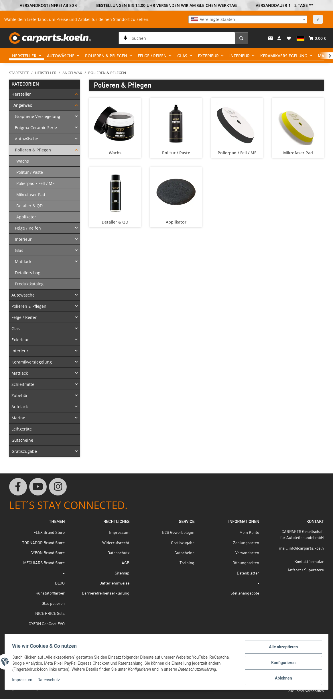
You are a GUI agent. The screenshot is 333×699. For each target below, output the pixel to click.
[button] (280, 38)
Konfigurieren (281, 664)
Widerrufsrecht (115, 543)
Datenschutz (51, 681)
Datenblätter (248, 573)
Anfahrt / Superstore (305, 570)
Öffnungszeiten (245, 563)
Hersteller (21, 94)
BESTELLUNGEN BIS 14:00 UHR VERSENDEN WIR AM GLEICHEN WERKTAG (166, 5)
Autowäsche (26, 138)
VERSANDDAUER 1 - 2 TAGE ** (285, 5)
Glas (19, 250)
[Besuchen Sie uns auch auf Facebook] (18, 487)
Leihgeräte (21, 429)
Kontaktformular (309, 562)
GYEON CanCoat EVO (47, 624)
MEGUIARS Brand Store (44, 563)
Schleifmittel (23, 384)
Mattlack (23, 261)
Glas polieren (53, 604)
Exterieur (20, 339)
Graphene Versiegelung (37, 116)
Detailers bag (27, 272)
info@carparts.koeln (306, 548)
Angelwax (22, 105)
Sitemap (122, 573)
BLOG (60, 583)
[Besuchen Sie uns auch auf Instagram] (58, 487)
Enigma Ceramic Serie (36, 127)
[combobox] (247, 19)
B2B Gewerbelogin (178, 533)
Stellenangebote (244, 593)
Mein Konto (249, 533)
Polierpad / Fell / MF (237, 152)
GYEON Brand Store (47, 553)
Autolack (19, 406)
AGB (125, 563)
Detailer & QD (115, 222)
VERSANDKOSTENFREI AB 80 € (48, 5)
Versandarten (247, 553)
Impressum (24, 681)
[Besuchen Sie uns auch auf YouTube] (38, 487)
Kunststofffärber (50, 593)
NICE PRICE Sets (50, 614)
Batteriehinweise (114, 583)
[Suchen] (177, 38)
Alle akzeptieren (281, 649)
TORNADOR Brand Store (43, 543)
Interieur (23, 239)
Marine (18, 417)
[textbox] (248, 19)
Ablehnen (281, 678)
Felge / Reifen (28, 228)
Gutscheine (22, 440)
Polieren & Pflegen (33, 150)
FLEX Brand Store (49, 533)
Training (187, 563)
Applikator (176, 222)
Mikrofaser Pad (298, 152)
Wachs (115, 152)
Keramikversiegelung (31, 362)
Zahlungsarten (246, 543)
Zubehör (19, 395)
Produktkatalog (29, 284)
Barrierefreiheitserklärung (105, 593)
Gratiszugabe (24, 451)
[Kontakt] (270, 38)
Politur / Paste (176, 152)
